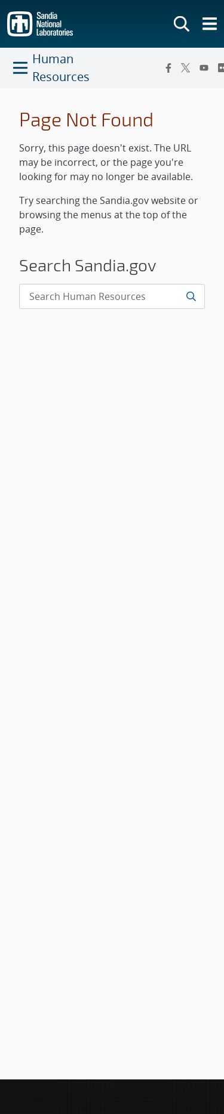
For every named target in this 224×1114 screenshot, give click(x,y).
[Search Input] (112, 296)
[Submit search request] (191, 296)
